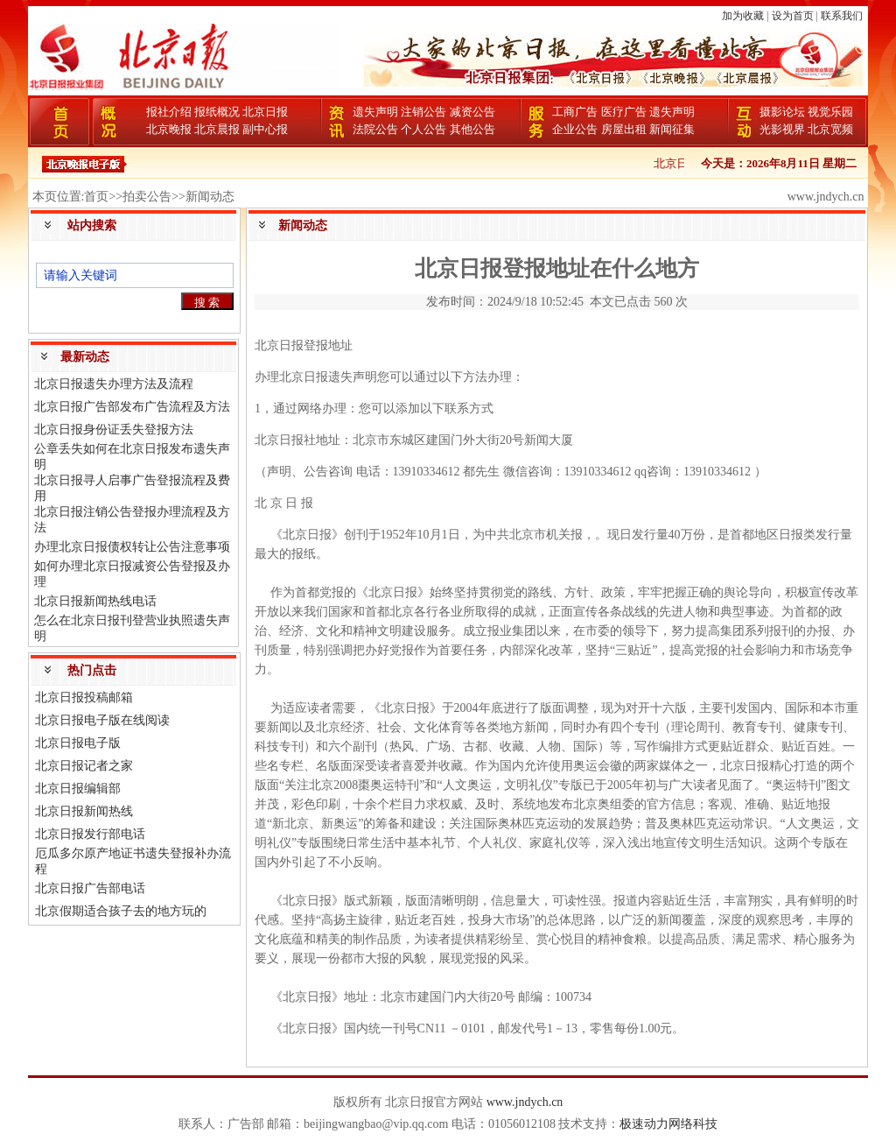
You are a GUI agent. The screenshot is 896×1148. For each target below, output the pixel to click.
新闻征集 (672, 129)
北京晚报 (169, 129)
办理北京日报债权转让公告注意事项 (132, 546)
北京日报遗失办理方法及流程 (113, 384)
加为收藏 (743, 16)
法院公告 (375, 129)
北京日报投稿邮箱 (84, 697)
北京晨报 (217, 129)
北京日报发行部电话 (90, 834)
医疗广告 (624, 111)
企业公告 (575, 129)
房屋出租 (624, 129)
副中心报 (265, 129)
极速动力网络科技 (669, 1123)
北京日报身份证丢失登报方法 (113, 429)
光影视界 (782, 129)
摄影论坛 (782, 111)
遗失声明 (375, 111)
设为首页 (793, 16)
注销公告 (423, 111)
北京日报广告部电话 (90, 888)
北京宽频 (830, 129)
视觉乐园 (830, 111)
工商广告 (575, 111)
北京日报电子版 (78, 743)
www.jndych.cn (525, 1102)
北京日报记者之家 (84, 765)
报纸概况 (217, 111)
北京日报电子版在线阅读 (102, 720)
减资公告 (472, 111)
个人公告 (423, 129)
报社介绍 (169, 111)
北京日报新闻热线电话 (95, 601)
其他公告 (472, 129)
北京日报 (265, 111)
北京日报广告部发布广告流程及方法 (132, 406)
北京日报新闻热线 (84, 811)
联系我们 (842, 16)
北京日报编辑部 (78, 788)
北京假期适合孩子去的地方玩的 (120, 911)
